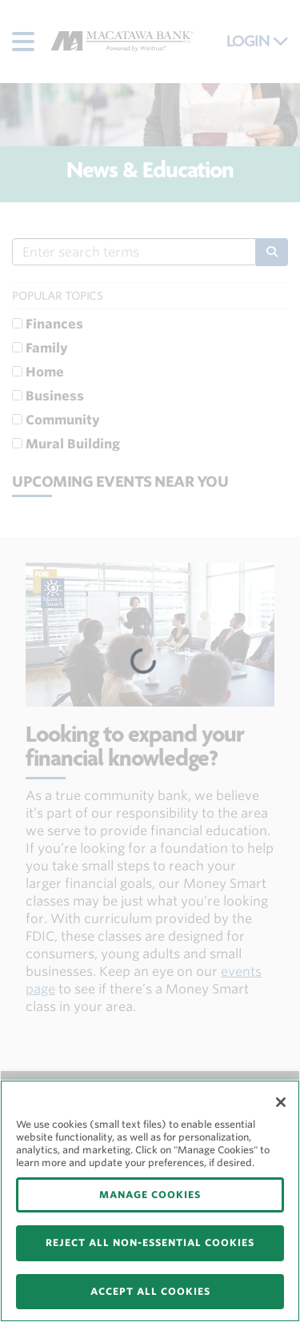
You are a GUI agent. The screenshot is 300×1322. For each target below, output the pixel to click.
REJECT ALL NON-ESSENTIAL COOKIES (150, 1242)
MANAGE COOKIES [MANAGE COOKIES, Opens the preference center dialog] (150, 1195)
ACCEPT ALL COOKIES (150, 1291)
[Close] (280, 1102)
